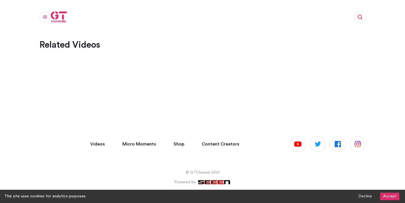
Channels (185, 18)
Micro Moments (120, 18)
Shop (211, 18)
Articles (156, 18)
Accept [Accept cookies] (390, 196)
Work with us (242, 18)
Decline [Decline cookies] (365, 196)
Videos (84, 18)
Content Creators (220, 144)
